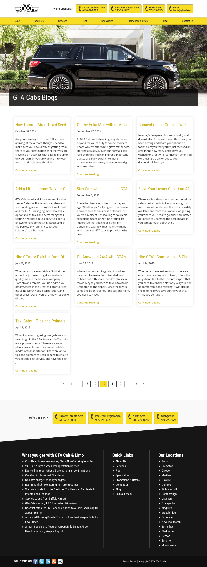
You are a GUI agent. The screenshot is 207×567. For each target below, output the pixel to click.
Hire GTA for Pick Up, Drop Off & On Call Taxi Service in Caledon (42, 256)
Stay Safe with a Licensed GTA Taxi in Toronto (103, 188)
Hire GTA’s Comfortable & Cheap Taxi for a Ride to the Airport (165, 256)
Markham (167, 475)
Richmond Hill (170, 489)
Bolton (165, 461)
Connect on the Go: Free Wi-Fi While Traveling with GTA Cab (165, 124)
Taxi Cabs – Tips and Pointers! (40, 321)
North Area (153, 9)
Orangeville (165, 417)
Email (179, 9)
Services (62, 21)
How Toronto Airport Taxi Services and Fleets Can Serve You (42, 124)
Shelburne (168, 531)
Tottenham (168, 526)
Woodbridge (169, 512)
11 (111, 384)
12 (119, 384)
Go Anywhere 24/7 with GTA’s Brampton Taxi (103, 256)
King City (167, 508)
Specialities (107, 21)
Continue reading (26, 170)
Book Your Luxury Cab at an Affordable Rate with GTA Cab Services (165, 188)
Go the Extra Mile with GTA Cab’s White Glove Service (103, 124)
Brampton (167, 466)
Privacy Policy (129, 561)
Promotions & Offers (138, 21)
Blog (165, 21)
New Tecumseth (171, 522)
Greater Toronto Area (90, 9)
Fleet (84, 21)
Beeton (166, 536)
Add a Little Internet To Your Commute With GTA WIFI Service (42, 188)
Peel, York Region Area (124, 9)
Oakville (166, 480)
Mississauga (169, 545)
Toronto (166, 540)
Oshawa (166, 484)
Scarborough (169, 494)
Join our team (124, 494)
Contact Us (187, 21)
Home (17, 21)
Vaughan (167, 498)
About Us (39, 21)
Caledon (166, 470)
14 (135, 384)
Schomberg (168, 517)
